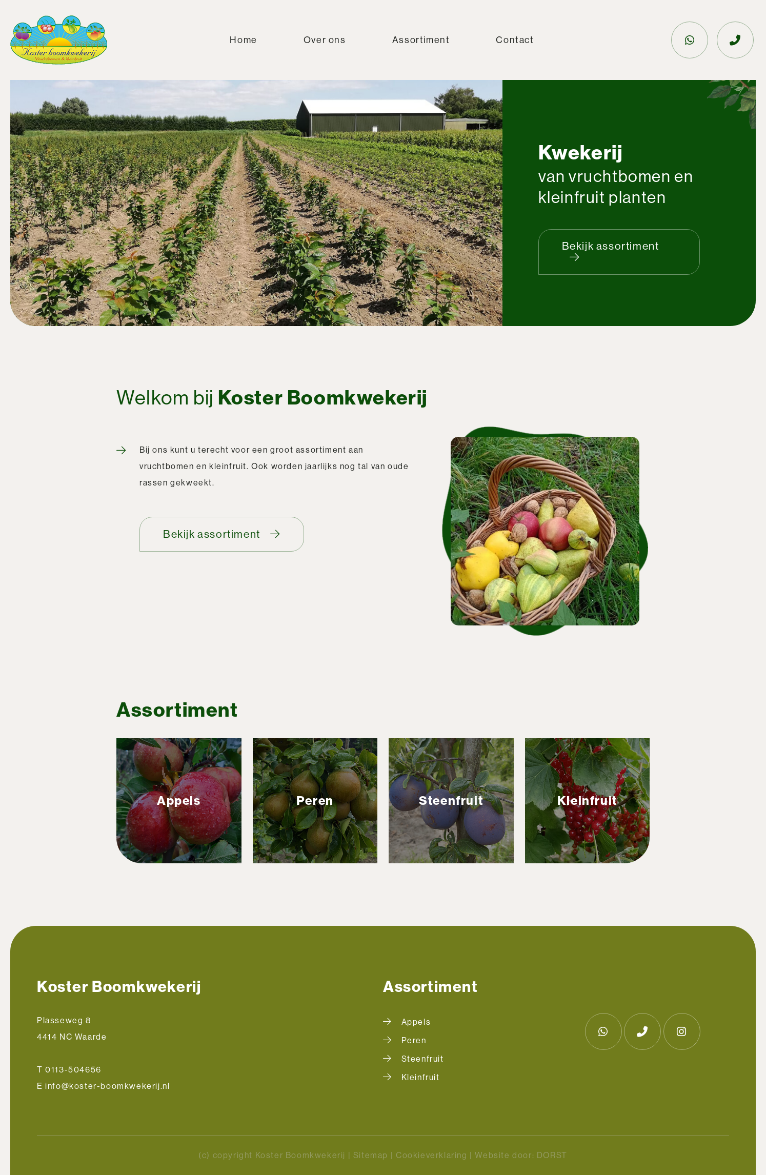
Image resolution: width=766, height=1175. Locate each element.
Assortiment (421, 40)
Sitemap (370, 1155)
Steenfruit (422, 1059)
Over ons (325, 40)
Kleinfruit (420, 1077)
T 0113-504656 (69, 1070)
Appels (416, 1022)
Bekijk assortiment (610, 251)
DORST (552, 1155)
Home (243, 40)
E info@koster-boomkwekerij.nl (103, 1086)
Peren (414, 1040)
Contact (515, 40)
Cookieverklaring (432, 1155)
